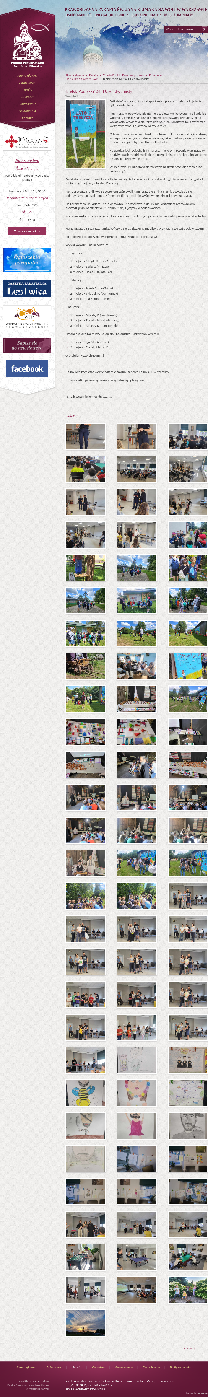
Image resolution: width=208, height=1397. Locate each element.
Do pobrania (27, 111)
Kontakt (27, 118)
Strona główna (27, 75)
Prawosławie (27, 104)
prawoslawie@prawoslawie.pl (89, 1388)
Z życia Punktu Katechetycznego (123, 75)
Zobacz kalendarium (27, 231)
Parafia (27, 90)
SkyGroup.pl (202, 1393)
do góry (189, 1348)
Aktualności (27, 82)
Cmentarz (27, 97)
